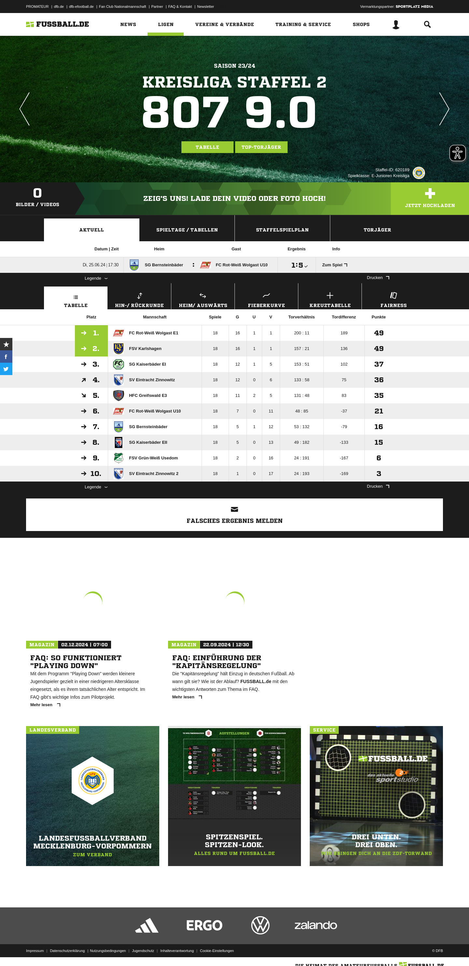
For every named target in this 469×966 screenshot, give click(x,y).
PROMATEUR (37, 6)
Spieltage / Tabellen (187, 230)
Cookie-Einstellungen (217, 951)
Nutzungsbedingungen (108, 951)
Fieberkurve (266, 299)
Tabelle (207, 147)
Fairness (393, 299)
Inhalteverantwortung (177, 951)
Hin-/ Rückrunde (139, 299)
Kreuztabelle (330, 299)
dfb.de (59, 6)
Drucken (378, 277)
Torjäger (377, 230)
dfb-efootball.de (81, 6)
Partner (157, 6)
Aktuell (91, 230)
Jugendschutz (143, 951)
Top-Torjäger (261, 147)
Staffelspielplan (282, 230)
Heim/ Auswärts (203, 299)
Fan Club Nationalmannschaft (122, 6)
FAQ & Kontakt (180, 6)
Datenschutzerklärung (67, 951)
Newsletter (205, 6)
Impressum (35, 951)
